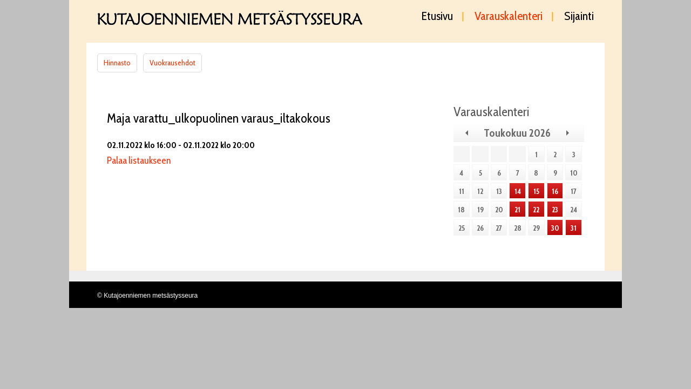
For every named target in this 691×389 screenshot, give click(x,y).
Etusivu (437, 16)
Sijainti (579, 16)
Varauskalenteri (509, 16)
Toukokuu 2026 (517, 132)
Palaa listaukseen (139, 160)
